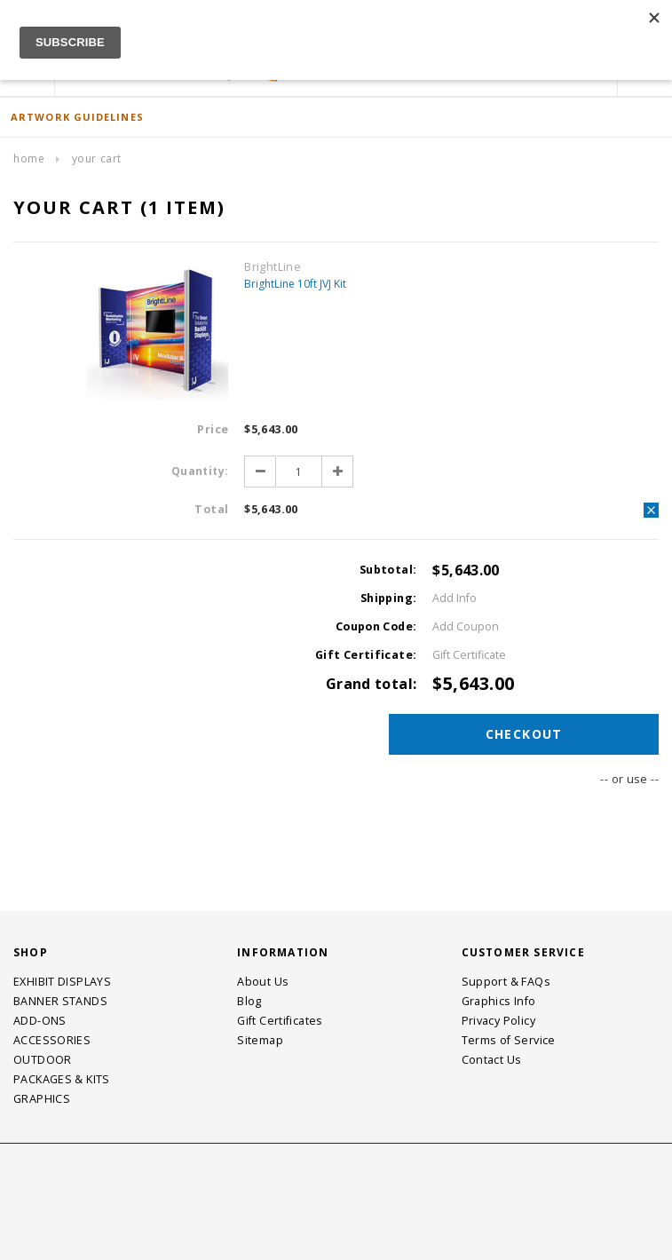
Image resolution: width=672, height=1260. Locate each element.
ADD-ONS (40, 1020)
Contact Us (492, 1059)
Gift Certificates (279, 1020)
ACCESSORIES (52, 1040)
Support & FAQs (506, 981)
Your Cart (97, 158)
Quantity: (199, 471)
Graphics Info (499, 1001)
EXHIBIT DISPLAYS (62, 981)
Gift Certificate (469, 654)
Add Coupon (465, 626)
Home (28, 158)
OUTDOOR (42, 1059)
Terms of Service (509, 1040)
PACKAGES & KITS (61, 1079)
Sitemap (260, 1040)
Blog (249, 1001)
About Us (263, 981)
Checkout (525, 733)
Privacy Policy (498, 1020)
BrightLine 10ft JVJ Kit (295, 283)
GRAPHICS (41, 1098)
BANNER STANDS (60, 1001)
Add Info (454, 598)
